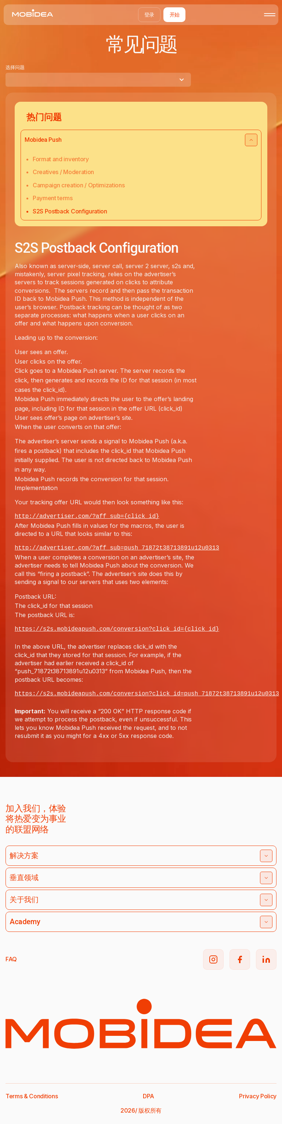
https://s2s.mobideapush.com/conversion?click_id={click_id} (117, 629)
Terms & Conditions (32, 1096)
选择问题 (15, 67)
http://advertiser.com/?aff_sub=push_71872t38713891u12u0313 (117, 548)
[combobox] (98, 80)
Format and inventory (61, 159)
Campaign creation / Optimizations (78, 185)
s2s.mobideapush (69, 694)
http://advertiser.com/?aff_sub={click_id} (87, 516)
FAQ (11, 959)
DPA (148, 1096)
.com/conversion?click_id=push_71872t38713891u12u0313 (187, 694)
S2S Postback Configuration (70, 211)
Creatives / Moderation (63, 172)
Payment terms (53, 198)
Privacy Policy (257, 1096)
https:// (29, 694)
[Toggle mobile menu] (269, 14)
